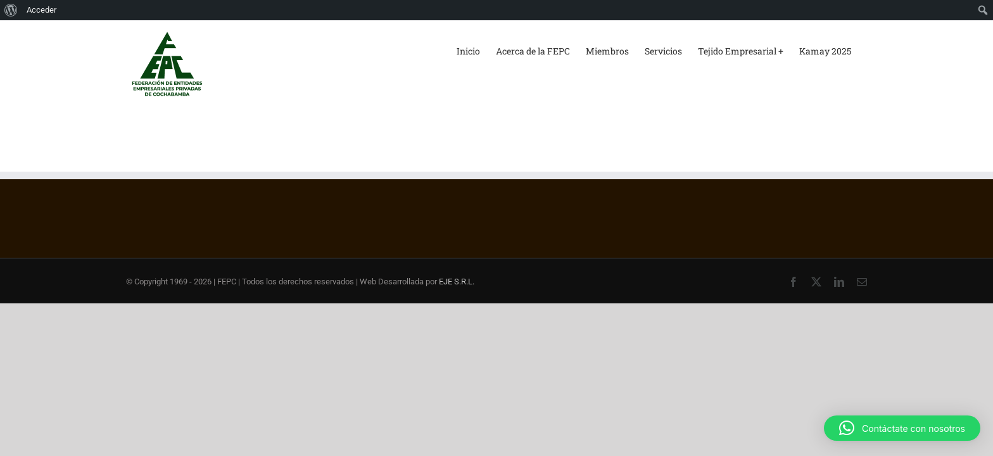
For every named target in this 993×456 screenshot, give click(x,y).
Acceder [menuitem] (41, 10)
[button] (902, 428)
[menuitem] (11, 10)
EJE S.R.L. (456, 281)
